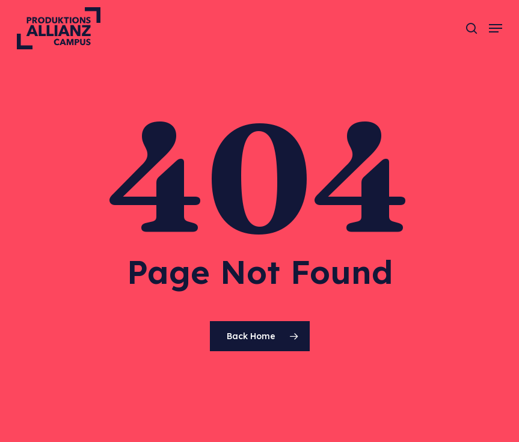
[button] (495, 28)
